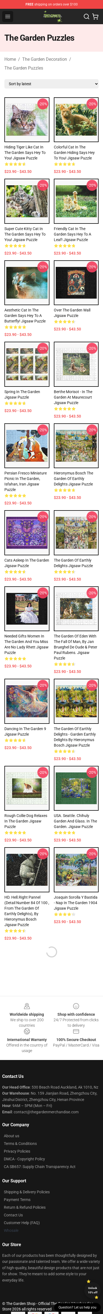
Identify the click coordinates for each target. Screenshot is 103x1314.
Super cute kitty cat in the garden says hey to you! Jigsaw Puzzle (25, 234)
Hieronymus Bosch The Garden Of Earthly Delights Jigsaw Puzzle (73, 478)
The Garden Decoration (44, 59)
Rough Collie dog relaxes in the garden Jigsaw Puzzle (25, 821)
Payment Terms (17, 1199)
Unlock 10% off (93, 1290)
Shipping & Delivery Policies (27, 1192)
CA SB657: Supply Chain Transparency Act (40, 1166)
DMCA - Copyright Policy (24, 1159)
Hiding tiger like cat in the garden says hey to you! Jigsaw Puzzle (25, 152)
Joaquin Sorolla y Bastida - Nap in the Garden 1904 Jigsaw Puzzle (76, 902)
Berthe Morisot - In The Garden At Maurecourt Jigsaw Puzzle (73, 397)
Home (10, 59)
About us (11, 1136)
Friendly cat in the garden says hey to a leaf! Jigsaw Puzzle (72, 234)
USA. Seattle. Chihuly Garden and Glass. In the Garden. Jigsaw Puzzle (75, 821)
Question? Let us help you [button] (77, 1307)
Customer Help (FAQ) (22, 1223)
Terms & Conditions (20, 1143)
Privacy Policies (17, 1151)
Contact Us (13, 1215)
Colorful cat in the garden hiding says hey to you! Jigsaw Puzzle (74, 152)
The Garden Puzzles (23, 68)
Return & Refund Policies (25, 1207)
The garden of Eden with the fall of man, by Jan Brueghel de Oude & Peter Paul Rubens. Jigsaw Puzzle (75, 647)
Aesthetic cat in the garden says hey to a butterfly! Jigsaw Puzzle (25, 315)
